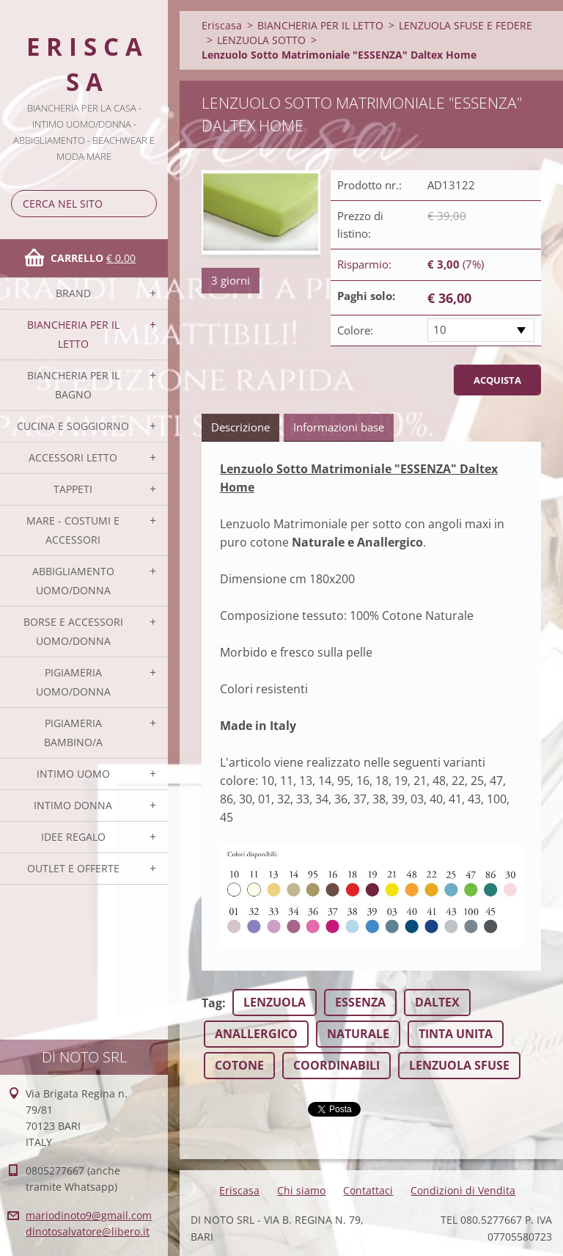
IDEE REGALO (73, 837)
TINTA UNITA (456, 1034)
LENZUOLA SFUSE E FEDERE (465, 25)
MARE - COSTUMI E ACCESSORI (72, 530)
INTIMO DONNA (73, 805)
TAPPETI (73, 489)
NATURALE (358, 1034)
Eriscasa (222, 25)
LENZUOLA (274, 1002)
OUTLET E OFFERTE (73, 868)
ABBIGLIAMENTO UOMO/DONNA (73, 580)
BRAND (73, 293)
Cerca (142, 203)
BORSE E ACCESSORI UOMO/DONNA (73, 631)
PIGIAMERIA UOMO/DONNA (73, 681)
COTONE (239, 1065)
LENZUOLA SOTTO (261, 40)
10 (439, 329)
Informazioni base (338, 427)
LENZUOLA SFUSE (459, 1065)
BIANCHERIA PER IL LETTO (73, 334)
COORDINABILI (336, 1065)
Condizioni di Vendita (463, 1190)
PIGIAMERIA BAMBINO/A (73, 732)
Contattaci (368, 1190)
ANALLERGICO (256, 1034)
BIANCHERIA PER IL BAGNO (73, 384)
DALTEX (437, 1002)
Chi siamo (301, 1190)
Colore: (355, 330)
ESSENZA (360, 1002)
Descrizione (240, 427)
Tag (212, 1003)
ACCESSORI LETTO (73, 457)
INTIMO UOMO (73, 774)
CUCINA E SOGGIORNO (73, 426)
